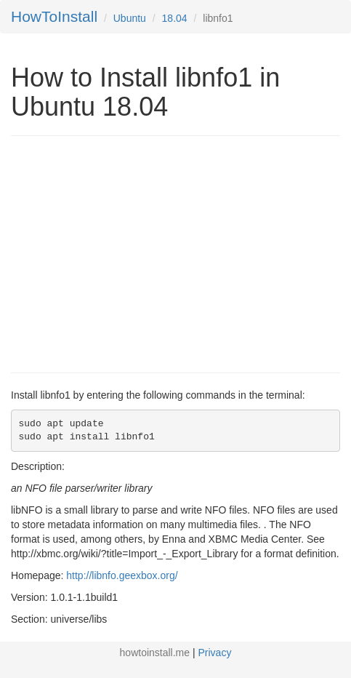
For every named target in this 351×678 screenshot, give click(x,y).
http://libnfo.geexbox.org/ (121, 575)
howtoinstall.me (155, 652)
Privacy (215, 652)
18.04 (174, 18)
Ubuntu (129, 18)
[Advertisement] (133, 252)
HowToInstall (54, 16)
